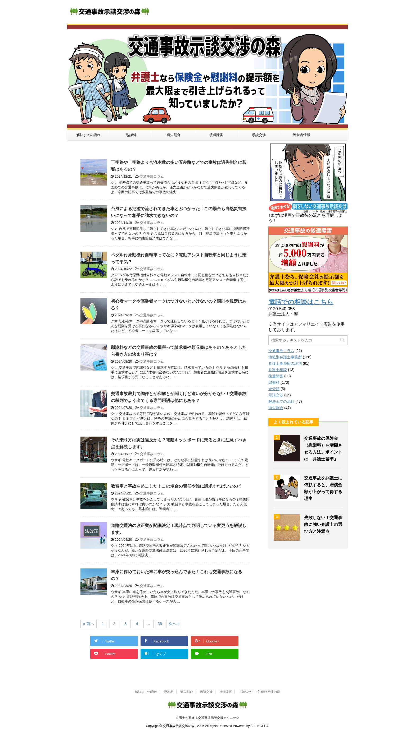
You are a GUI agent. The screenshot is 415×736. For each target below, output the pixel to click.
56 (159, 623)
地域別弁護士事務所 (285, 357)
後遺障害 (216, 135)
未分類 (273, 389)
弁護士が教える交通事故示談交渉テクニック (207, 718)
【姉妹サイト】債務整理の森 (259, 692)
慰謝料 (131, 135)
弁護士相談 (277, 370)
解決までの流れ (88, 135)
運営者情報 (301, 135)
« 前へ (88, 623)
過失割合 (174, 135)
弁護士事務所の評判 (285, 363)
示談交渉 (259, 135)
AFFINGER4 (259, 726)
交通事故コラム (152, 176)
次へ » (174, 623)
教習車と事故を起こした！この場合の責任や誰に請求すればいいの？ (176, 486)
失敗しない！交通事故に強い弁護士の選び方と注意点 (323, 524)
